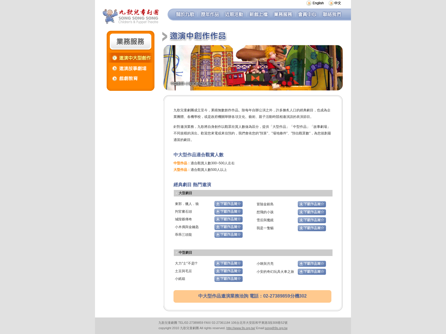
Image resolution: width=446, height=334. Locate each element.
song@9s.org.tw (276, 328)
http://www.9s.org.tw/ (240, 328)
